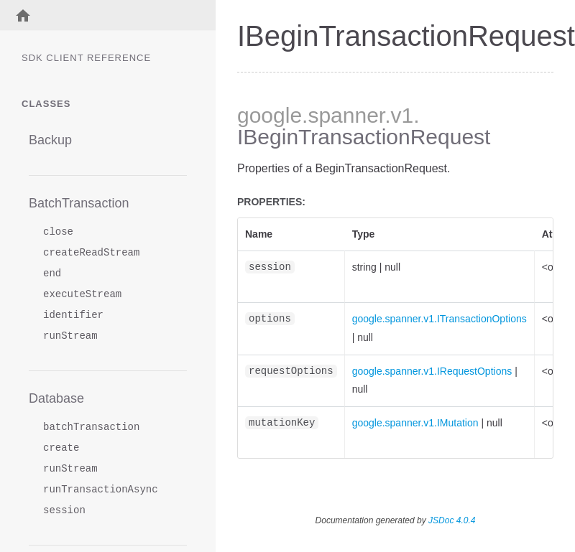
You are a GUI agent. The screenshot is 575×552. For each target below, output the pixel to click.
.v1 (399, 115)
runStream (70, 336)
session (64, 511)
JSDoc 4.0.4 (451, 520)
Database (56, 398)
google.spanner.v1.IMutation (415, 423)
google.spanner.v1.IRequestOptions (432, 371)
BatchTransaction (79, 203)
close (58, 232)
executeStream (82, 294)
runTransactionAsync (100, 490)
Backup (50, 140)
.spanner (343, 115)
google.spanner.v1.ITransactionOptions (439, 318)
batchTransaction (91, 427)
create (61, 448)
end (52, 274)
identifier (73, 315)
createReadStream (91, 253)
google (269, 115)
